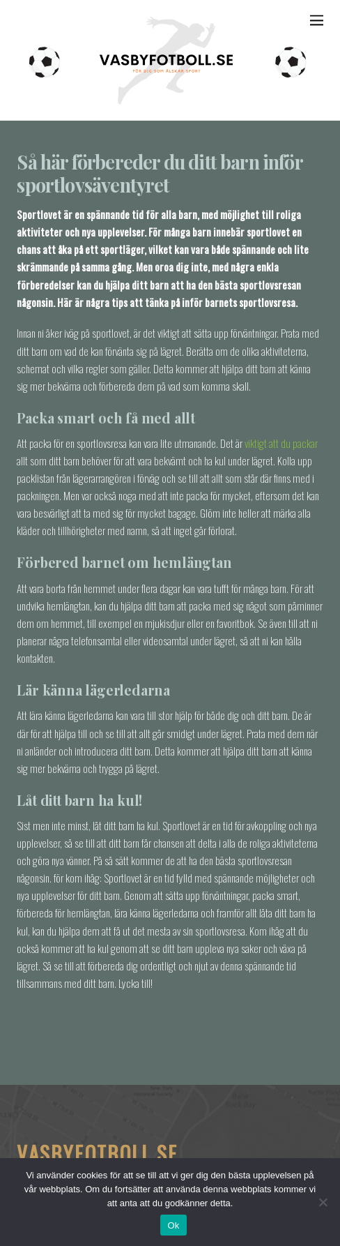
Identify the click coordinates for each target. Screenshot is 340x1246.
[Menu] (316, 19)
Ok (173, 1225)
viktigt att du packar (281, 443)
